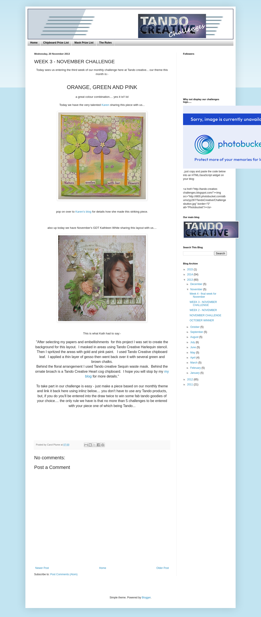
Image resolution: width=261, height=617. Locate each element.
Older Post (162, 568)
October (195, 327)
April (193, 357)
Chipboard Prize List (56, 42)
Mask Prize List (83, 42)
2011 (190, 384)
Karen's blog (83, 211)
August (194, 337)
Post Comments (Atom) (64, 574)
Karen (105, 105)
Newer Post (42, 568)
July (193, 342)
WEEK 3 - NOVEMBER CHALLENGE (203, 304)
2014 (190, 274)
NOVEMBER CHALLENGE (205, 315)
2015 (190, 269)
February (195, 367)
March (194, 362)
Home (33, 42)
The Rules (105, 42)
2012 (190, 379)
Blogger (146, 597)
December (196, 284)
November (196, 289)
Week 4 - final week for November (203, 295)
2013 (190, 279)
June (193, 347)
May (193, 352)
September (197, 332)
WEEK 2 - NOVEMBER (203, 310)
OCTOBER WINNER (202, 320)
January (195, 372)
